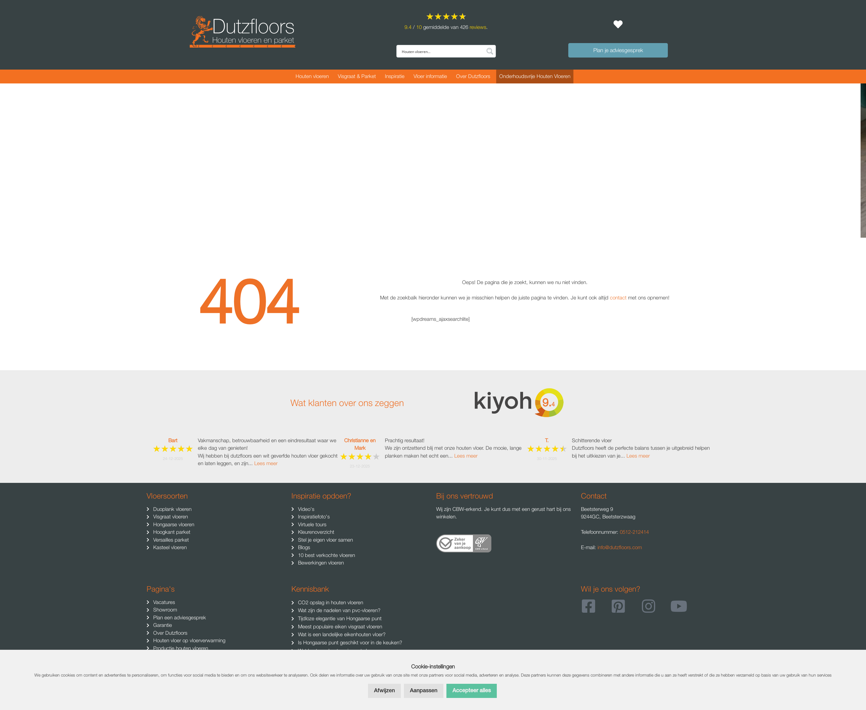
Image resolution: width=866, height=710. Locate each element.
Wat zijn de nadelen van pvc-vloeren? (338, 610)
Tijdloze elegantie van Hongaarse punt (339, 618)
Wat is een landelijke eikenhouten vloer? (341, 634)
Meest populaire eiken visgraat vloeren (339, 627)
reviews (478, 27)
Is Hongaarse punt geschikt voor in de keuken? (349, 643)
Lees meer (266, 463)
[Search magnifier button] (489, 51)
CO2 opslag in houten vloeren (330, 602)
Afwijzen (384, 690)
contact (619, 298)
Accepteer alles (471, 690)
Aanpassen (423, 690)
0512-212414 (634, 532)
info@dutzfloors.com (620, 547)
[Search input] (442, 51)
